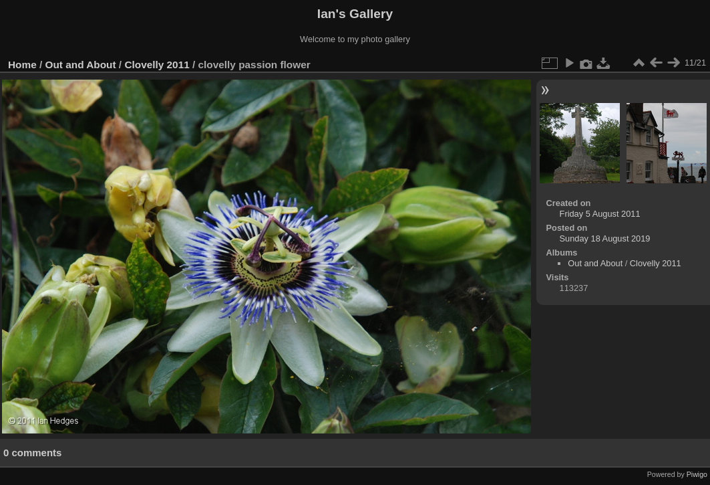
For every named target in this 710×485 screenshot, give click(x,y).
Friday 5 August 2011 (600, 214)
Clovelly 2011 (156, 64)
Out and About (80, 64)
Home (22, 64)
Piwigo (697, 474)
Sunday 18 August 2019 (605, 238)
